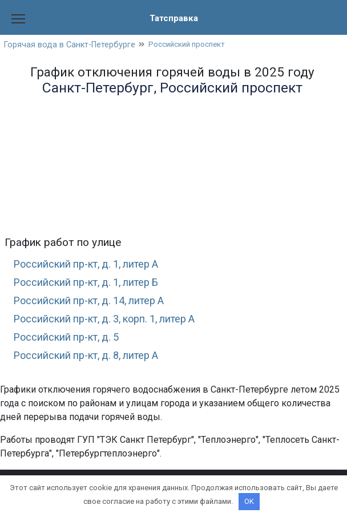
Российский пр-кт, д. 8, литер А (92, 360)
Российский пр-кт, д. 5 (70, 341)
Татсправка (173, 18)
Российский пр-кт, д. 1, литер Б (92, 283)
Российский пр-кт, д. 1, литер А (92, 264)
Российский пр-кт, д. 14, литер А (95, 302)
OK (249, 501)
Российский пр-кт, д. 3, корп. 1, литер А (112, 322)
